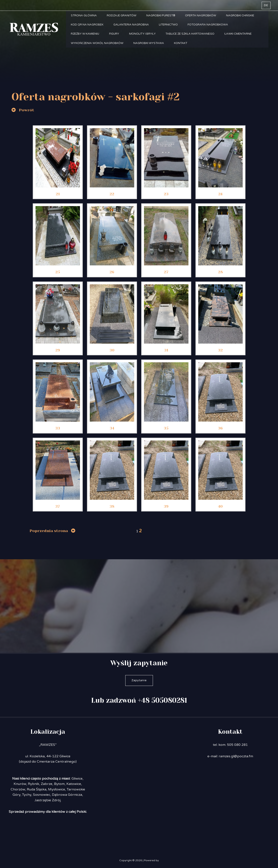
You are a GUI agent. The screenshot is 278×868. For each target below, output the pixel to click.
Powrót (26, 110)
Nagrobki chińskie (243, 16)
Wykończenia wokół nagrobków (97, 48)
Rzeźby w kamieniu (85, 37)
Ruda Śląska (36, 789)
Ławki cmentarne (241, 37)
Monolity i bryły (144, 37)
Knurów (20, 784)
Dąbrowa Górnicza (67, 795)
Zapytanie (139, 680)
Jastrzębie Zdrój (47, 800)
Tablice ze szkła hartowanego (192, 37)
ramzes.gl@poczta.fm (236, 756)
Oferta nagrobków (203, 16)
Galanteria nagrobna (132, 26)
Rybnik (33, 784)
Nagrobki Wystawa (149, 48)
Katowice (73, 784)
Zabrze (46, 784)
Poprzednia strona (49, 531)
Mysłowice (56, 789)
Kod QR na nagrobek (87, 26)
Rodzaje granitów (122, 16)
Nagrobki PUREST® (162, 16)
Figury (115, 37)
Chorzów (18, 789)
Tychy (26, 795)
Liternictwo (170, 26)
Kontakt (182, 48)
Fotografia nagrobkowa (210, 26)
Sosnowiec (41, 795)
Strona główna (84, 16)
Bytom (59, 784)
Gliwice (77, 778)
